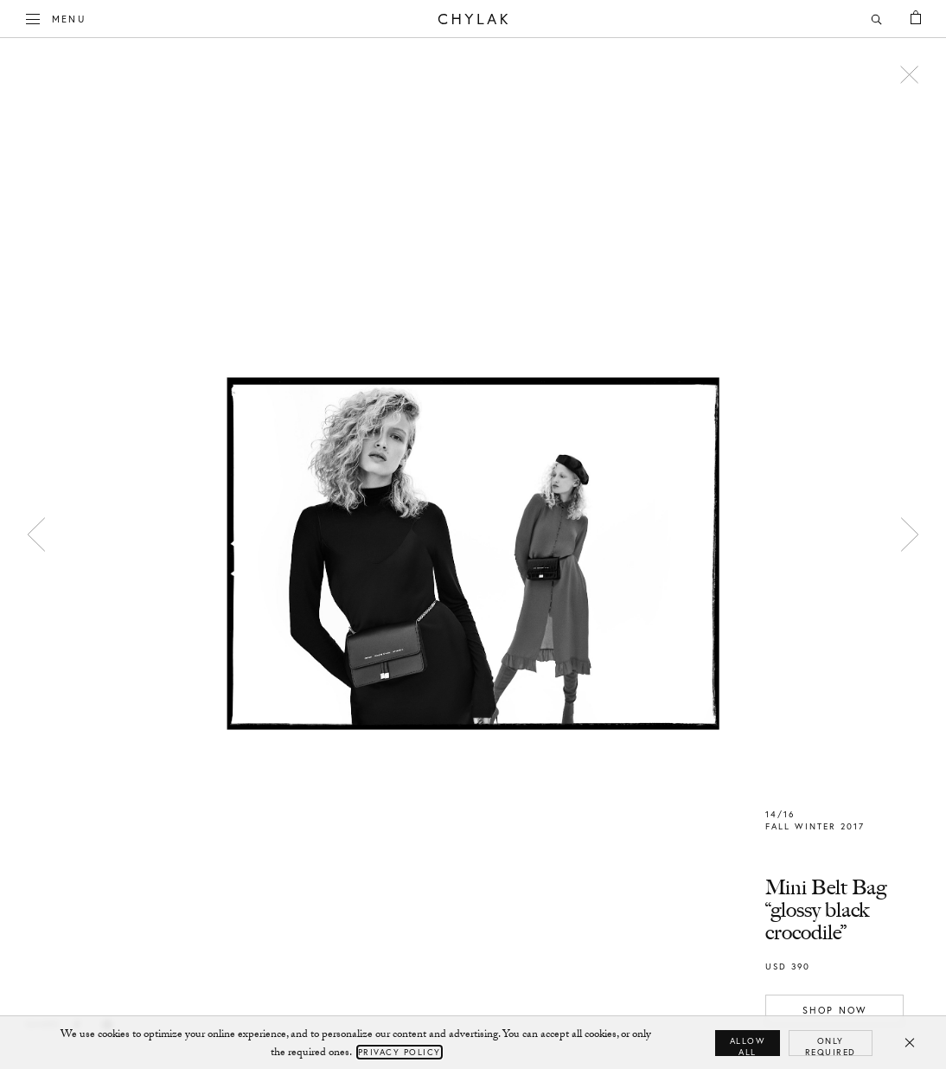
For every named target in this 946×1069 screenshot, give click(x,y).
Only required (830, 1045)
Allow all (748, 1045)
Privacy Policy (399, 1052)
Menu (56, 17)
